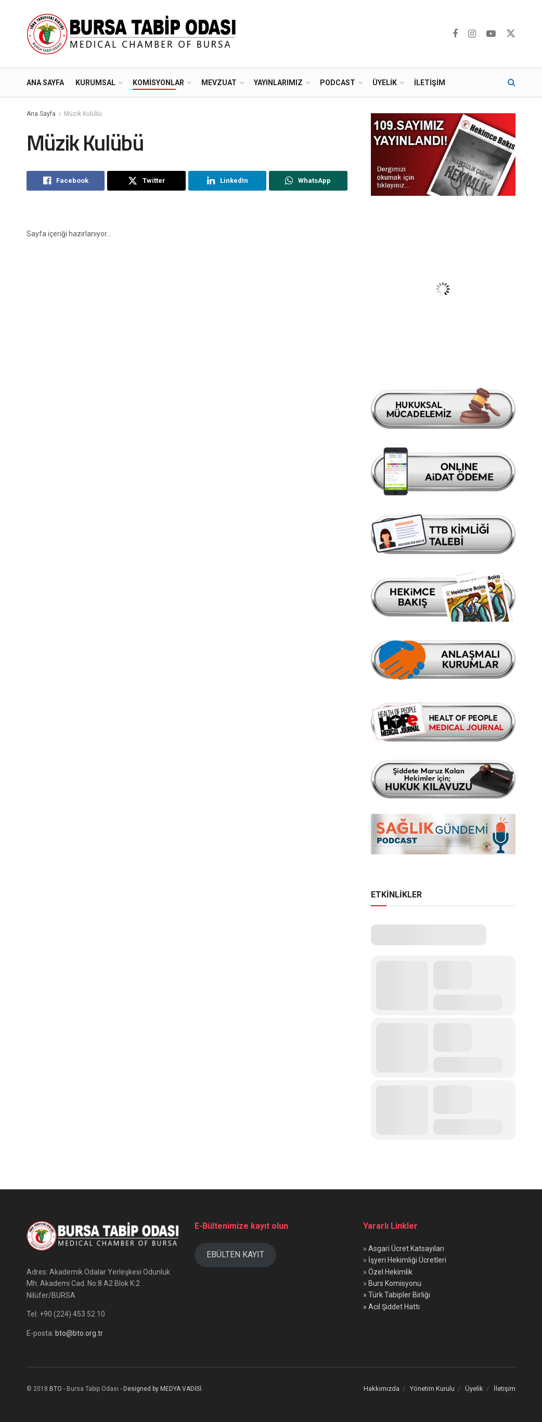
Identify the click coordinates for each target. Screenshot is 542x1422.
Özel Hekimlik (390, 1272)
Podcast (337, 82)
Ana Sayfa (45, 82)
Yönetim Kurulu (432, 1388)
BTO (55, 1388)
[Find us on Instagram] (472, 34)
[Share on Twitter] (146, 181)
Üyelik (384, 82)
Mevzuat (219, 82)
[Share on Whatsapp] (308, 181)
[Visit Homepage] (134, 34)
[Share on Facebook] (66, 181)
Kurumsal (95, 82)
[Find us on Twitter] (510, 34)
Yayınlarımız (278, 82)
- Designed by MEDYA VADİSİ (160, 1388)
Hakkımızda (381, 1388)
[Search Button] (511, 83)
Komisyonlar (158, 82)
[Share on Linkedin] (227, 181)
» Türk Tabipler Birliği (396, 1295)
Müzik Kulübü (83, 113)
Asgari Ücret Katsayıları (406, 1248)
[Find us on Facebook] (455, 34)
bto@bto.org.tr (79, 1333)
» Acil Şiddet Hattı (391, 1307)
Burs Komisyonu (394, 1283)
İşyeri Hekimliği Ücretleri (407, 1260)
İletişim (429, 82)
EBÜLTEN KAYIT (235, 1254)
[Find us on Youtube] (491, 34)
